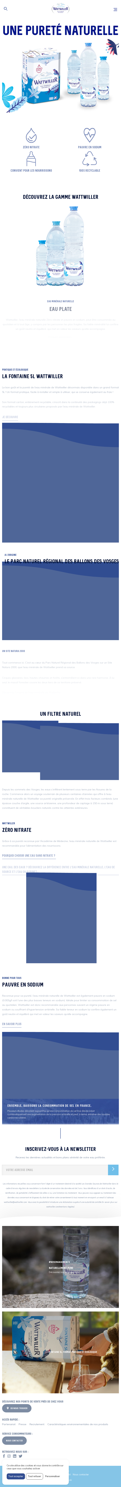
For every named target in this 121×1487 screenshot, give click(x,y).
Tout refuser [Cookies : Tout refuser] (34, 1476)
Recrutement (37, 1424)
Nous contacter (81, 1474)
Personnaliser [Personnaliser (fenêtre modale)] (52, 1476)
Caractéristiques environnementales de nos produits (77, 1424)
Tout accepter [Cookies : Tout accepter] (15, 1476)
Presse (22, 1424)
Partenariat (8, 1424)
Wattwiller (60, 9)
